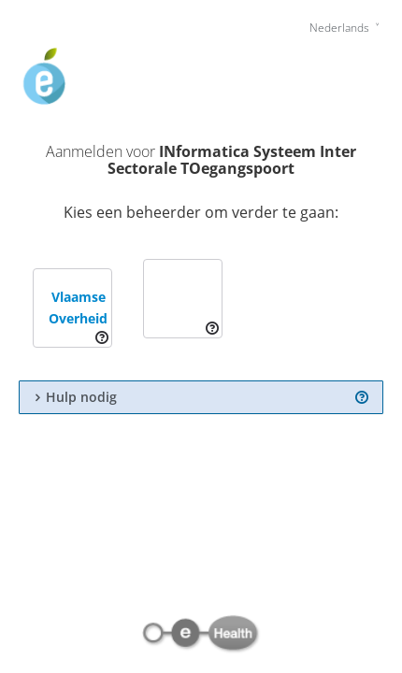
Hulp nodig (81, 397)
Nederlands (340, 28)
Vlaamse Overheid (78, 307)
